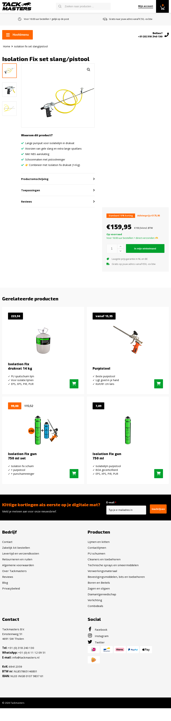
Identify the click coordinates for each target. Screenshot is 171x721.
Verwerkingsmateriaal (102, 584)
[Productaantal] (111, 261)
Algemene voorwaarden (18, 578)
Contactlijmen (97, 561)
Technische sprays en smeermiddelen (113, 578)
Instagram (98, 649)
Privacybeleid (11, 601)
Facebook (97, 642)
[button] (88, 69)
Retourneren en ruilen (17, 572)
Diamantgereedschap (102, 607)
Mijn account (145, 6)
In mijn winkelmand (145, 261)
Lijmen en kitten (99, 555)
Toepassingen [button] (30, 203)
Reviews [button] (26, 214)
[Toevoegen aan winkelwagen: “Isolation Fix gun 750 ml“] (158, 486)
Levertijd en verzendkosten (20, 566)
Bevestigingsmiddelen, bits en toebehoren (116, 590)
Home (6, 46)
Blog (5, 595)
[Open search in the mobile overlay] (83, 6)
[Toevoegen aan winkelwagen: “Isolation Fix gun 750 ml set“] (74, 486)
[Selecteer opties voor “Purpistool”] (158, 396)
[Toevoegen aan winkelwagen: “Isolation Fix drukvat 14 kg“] (74, 396)
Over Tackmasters (14, 584)
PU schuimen (96, 566)
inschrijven (158, 522)
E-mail (116, 515)
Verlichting (95, 613)
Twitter (96, 655)
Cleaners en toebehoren (104, 572)
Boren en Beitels (99, 595)
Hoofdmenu (17, 34)
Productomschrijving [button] (34, 192)
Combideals (95, 619)
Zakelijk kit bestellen (16, 561)
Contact (7, 555)
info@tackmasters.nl (25, 670)
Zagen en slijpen (99, 601)
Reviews (7, 590)
